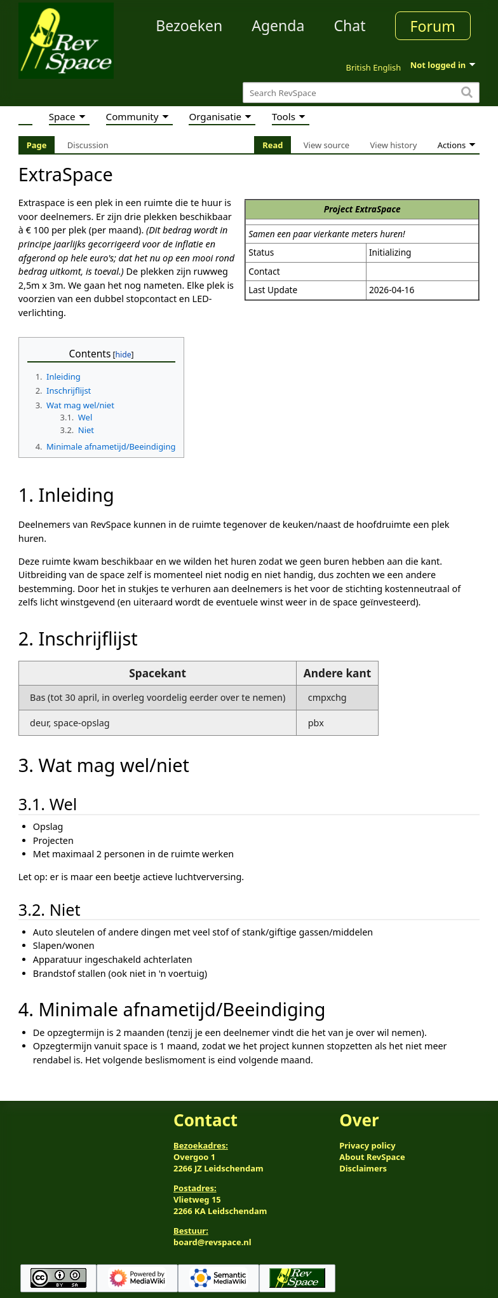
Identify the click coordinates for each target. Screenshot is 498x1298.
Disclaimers (363, 1168)
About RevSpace (372, 1157)
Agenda (278, 25)
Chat (349, 25)
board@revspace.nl (212, 1242)
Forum (432, 26)
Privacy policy (367, 1145)
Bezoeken (189, 25)
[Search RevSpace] (361, 92)
